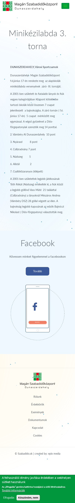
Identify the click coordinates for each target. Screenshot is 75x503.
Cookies (37, 435)
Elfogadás (8, 497)
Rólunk (37, 396)
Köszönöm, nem (28, 497)
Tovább (37, 271)
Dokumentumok (37, 420)
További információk (13, 490)
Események (37, 412)
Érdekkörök (37, 404)
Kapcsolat (37, 427)
